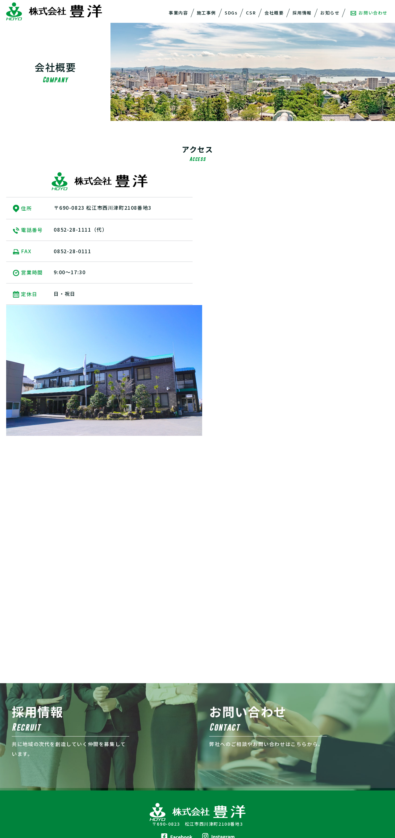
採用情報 (302, 13)
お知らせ (329, 13)
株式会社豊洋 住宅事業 (325, 771)
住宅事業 (21, 768)
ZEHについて (315, 782)
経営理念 (213, 753)
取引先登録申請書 (222, 806)
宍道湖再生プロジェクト (133, 768)
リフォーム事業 (28, 776)
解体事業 (21, 753)
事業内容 (178, 13)
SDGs (231, 13)
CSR (251, 13)
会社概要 (274, 13)
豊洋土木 (213, 776)
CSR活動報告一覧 (126, 783)
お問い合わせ (369, 13)
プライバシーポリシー (325, 748)
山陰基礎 (213, 783)
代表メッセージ (219, 746)
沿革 (208, 791)
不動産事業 (23, 783)
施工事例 (206, 13)
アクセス (212, 798)
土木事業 (21, 746)
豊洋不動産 (215, 768)
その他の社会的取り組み (133, 776)
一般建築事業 (26, 761)
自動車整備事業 (28, 791)
